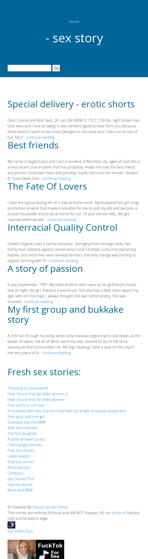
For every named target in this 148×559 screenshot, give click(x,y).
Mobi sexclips (19, 467)
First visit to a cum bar (26, 405)
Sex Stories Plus (21, 478)
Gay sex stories (20, 484)
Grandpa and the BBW (27, 422)
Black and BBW (20, 490)
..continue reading (39, 137)
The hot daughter (22, 433)
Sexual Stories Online (50, 507)
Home (74, 21)
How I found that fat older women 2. (38, 393)
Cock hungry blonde (24, 444)
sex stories (114, 512)
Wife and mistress (23, 427)
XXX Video (16, 531)
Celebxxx (15, 473)
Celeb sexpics (19, 456)
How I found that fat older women (36, 399)
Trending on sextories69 (28, 388)
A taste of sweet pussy (26, 439)
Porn (29, 531)
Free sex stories (21, 450)
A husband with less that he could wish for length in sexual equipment (67, 410)
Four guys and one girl (26, 416)
